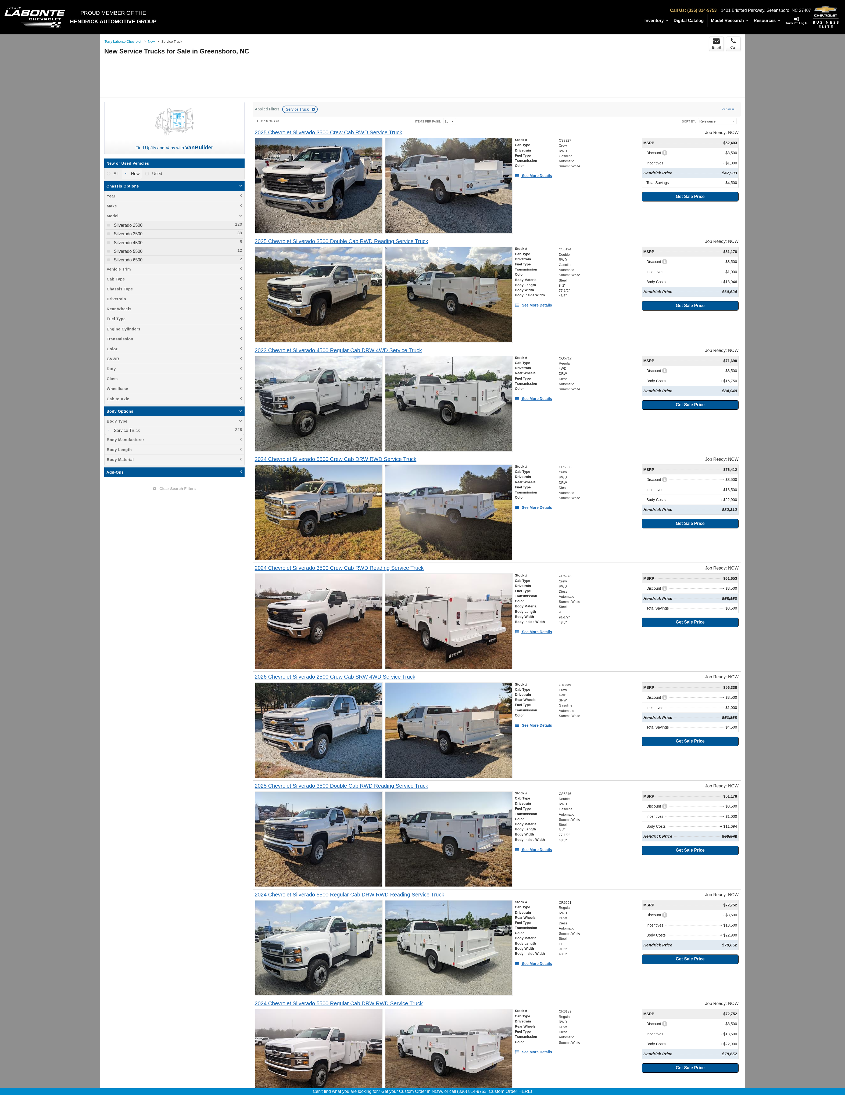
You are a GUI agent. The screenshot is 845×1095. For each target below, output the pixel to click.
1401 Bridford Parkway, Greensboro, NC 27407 (766, 10)
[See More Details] (533, 176)
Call (733, 43)
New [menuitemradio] (134, 173)
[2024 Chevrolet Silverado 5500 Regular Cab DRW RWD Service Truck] (339, 1003)
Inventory (657, 20)
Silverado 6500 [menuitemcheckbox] (127, 260)
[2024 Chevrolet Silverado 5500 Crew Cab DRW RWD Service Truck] (336, 459)
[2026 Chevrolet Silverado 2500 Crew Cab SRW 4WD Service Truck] (335, 677)
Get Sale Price (690, 196)
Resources (767, 20)
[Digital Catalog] (689, 20)
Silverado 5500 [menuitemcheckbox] (127, 251)
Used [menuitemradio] (156, 173)
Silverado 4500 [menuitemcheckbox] (127, 242)
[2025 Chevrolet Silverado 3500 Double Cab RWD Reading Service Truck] (341, 241)
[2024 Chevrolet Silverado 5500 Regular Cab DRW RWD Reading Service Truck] (349, 895)
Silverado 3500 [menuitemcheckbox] (127, 234)
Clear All (729, 109)
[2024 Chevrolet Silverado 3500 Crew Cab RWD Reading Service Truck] (339, 568)
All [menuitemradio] (115, 173)
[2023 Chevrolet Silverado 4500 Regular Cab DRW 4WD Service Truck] (338, 350)
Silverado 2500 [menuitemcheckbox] (127, 225)
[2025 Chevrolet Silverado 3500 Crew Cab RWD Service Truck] (328, 132)
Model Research (730, 20)
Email (716, 43)
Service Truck (298, 109)
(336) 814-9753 (702, 10)
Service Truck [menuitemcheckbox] (126, 430)
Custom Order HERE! (510, 1091)
